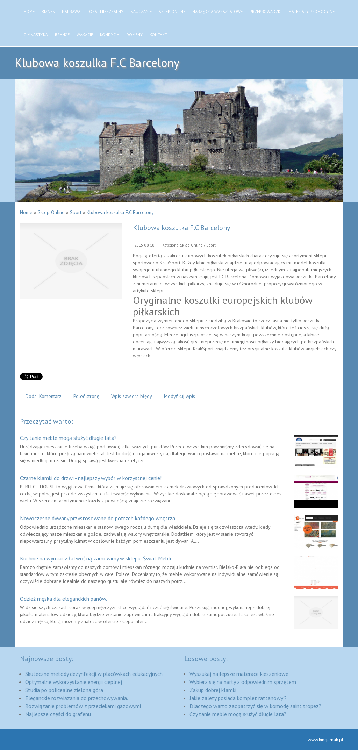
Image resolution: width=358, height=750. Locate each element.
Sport (75, 212)
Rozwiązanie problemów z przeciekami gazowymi (83, 705)
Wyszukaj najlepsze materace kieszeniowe (238, 673)
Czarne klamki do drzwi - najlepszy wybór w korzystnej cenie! (91, 477)
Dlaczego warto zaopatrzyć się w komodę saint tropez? (255, 705)
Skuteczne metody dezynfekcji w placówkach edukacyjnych (94, 673)
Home (26, 212)
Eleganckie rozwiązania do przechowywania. (76, 697)
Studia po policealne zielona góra (64, 689)
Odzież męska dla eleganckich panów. (63, 598)
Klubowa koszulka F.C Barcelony (120, 212)
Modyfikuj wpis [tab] (179, 396)
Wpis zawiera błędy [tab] (131, 396)
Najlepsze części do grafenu (58, 713)
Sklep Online (51, 212)
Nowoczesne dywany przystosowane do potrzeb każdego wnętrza (97, 518)
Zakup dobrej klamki (212, 689)
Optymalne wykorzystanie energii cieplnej (73, 681)
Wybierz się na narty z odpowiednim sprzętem (242, 681)
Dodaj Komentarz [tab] (44, 396)
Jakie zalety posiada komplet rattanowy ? (238, 697)
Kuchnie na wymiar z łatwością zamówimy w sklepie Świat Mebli (95, 558)
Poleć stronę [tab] (86, 396)
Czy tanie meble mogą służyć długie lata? (68, 437)
